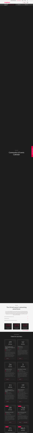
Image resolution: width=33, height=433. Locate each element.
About (22, 0)
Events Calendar (19, 0)
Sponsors (26, 4)
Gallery (19, 4)
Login (27, 0)
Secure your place (25, 422)
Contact (24, 2)
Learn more (7, 358)
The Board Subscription (13, 0)
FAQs (25, 0)
